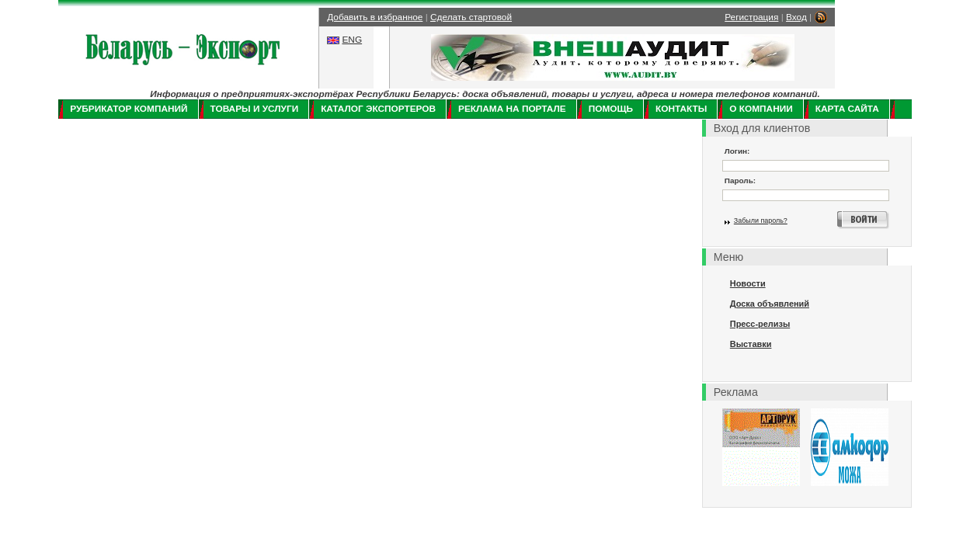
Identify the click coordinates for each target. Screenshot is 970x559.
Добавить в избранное (374, 17)
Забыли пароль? (760, 220)
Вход (796, 17)
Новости (748, 283)
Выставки (751, 344)
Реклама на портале (512, 108)
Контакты (681, 108)
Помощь (611, 108)
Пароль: (740, 180)
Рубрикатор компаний (128, 108)
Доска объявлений (769, 303)
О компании (760, 108)
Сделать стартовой (471, 17)
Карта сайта (847, 108)
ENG (352, 39)
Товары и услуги (254, 108)
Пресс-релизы (760, 323)
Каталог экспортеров (378, 108)
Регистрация (751, 17)
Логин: (737, 151)
